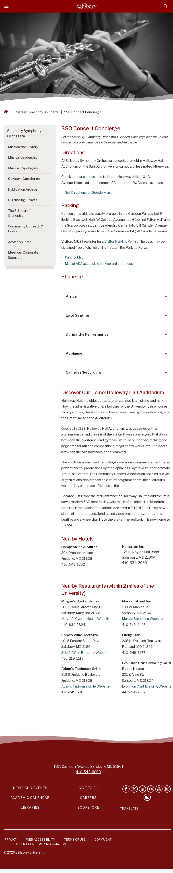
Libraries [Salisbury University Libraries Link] (30, 807)
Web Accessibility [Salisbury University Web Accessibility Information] (40, 839)
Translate (129, 808)
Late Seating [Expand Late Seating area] (117, 315)
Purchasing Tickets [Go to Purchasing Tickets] (22, 200)
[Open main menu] (6, 6)
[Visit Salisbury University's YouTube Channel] (159, 789)
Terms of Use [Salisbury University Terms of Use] (75, 839)
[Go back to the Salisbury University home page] (6, 112)
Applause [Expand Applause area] (117, 353)
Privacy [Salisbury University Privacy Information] (10, 839)
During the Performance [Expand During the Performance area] (117, 334)
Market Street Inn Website (142, 619)
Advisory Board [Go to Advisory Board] (19, 242)
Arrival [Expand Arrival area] (117, 296)
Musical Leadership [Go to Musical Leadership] (22, 158)
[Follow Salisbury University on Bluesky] (147, 797)
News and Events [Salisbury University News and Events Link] (30, 788)
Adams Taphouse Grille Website (85, 686)
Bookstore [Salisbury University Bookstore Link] (88, 807)
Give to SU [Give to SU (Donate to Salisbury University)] (88, 788)
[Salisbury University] (86, 6)
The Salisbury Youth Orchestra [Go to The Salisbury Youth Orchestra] (22, 213)
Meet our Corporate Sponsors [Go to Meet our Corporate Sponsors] (23, 255)
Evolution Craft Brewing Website (147, 686)
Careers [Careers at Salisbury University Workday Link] (88, 797)
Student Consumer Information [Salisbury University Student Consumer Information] (39, 844)
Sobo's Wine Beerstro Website (85, 653)
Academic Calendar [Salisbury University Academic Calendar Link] (29, 797)
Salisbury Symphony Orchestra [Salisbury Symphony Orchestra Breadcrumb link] (36, 112)
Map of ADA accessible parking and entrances (99, 263)
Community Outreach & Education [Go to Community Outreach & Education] (25, 229)
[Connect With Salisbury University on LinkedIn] (142, 789)
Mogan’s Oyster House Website (85, 619)
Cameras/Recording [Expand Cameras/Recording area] (117, 372)
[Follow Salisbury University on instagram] (167, 789)
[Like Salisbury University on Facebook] (126, 789)
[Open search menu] (166, 6)
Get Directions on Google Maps (88, 192)
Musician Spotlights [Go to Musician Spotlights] (23, 168)
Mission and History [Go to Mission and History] (23, 147)
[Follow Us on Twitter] (134, 789)
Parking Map (74, 257)
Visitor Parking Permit (121, 242)
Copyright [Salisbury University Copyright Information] (103, 839)
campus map (92, 177)
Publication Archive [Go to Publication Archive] (22, 189)
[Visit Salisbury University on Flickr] (150, 789)
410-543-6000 (88, 772)
